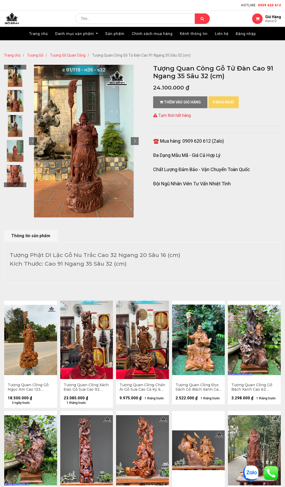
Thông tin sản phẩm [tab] (30, 235)
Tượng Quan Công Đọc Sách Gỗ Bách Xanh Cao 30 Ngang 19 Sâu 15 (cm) (198, 387)
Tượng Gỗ (35, 55)
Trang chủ (12, 55)
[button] (33, 141)
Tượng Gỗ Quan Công (68, 55)
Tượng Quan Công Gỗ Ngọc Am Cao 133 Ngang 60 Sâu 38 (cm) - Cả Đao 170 (30, 387)
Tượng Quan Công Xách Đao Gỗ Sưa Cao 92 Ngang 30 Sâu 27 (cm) (84, 387)
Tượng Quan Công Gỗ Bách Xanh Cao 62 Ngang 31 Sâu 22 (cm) (252, 387)
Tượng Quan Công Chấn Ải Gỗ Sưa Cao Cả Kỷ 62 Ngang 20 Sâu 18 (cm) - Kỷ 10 (141, 387)
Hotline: (261, 5)
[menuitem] (38, 41)
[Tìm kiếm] (202, 22)
